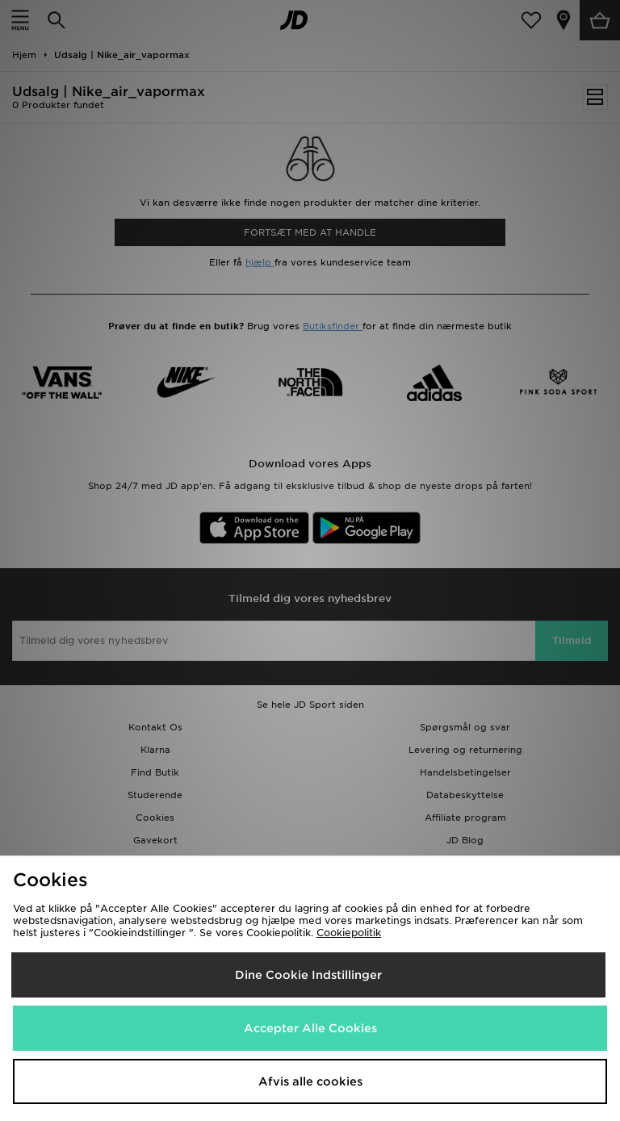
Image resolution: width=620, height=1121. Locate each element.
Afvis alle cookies (310, 1081)
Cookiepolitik (348, 932)
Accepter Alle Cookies (310, 1028)
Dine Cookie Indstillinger (308, 974)
